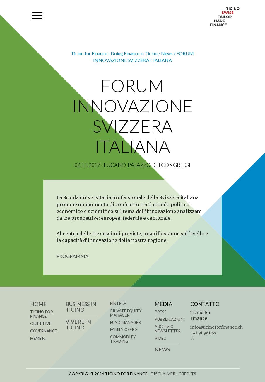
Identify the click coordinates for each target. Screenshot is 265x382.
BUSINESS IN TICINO (81, 307)
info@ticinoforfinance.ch (216, 327)
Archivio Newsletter (168, 328)
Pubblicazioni (170, 319)
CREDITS (187, 373)
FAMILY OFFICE (124, 329)
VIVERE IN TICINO (78, 324)
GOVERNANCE (43, 331)
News (162, 349)
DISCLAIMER (163, 373)
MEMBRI (38, 338)
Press (161, 312)
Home (38, 304)
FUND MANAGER (125, 322)
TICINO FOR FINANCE (41, 314)
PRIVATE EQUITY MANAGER (126, 312)
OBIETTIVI (40, 323)
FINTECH (118, 303)
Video (161, 338)
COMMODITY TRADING (123, 339)
